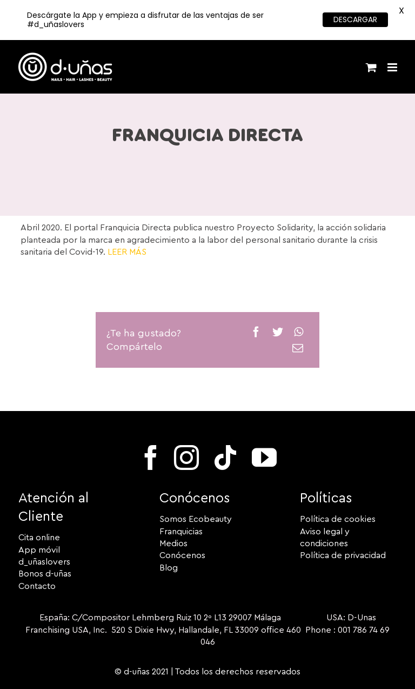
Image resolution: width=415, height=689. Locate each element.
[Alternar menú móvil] (393, 67)
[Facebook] (256, 332)
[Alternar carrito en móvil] (371, 67)
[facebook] (150, 457)
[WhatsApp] (299, 332)
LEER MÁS (127, 252)
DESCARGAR (355, 19)
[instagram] (186, 457)
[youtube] (264, 457)
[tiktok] (225, 457)
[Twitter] (278, 332)
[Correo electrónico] (298, 348)
